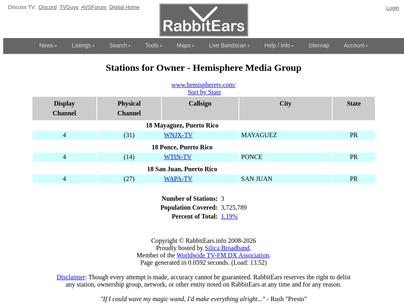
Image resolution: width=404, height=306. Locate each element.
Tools (152, 45)
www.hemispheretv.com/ (204, 84)
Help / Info (277, 45)
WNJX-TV (178, 135)
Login (392, 8)
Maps (184, 45)
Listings (81, 45)
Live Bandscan (227, 45)
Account (354, 45)
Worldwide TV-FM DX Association (222, 255)
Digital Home (124, 7)
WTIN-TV (177, 156)
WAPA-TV (178, 178)
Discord (48, 7)
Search (118, 45)
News (46, 45)
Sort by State (204, 92)
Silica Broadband (227, 247)
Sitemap (318, 45)
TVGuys (69, 7)
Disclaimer (71, 277)
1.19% (229, 216)
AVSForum (93, 7)
